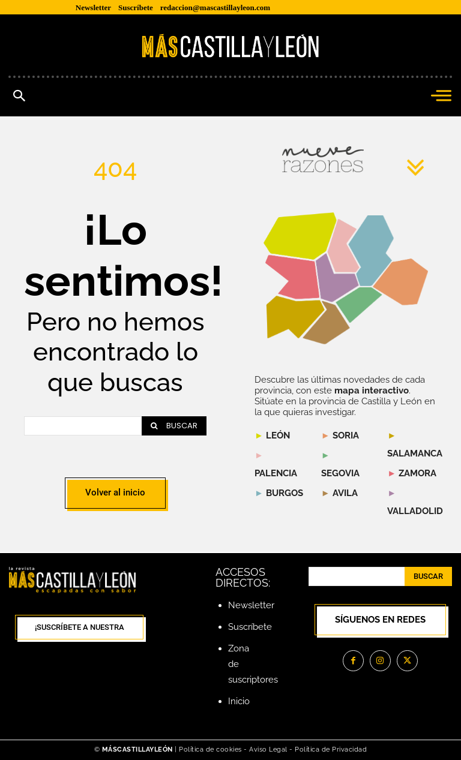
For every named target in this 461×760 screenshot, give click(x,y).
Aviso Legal (269, 749)
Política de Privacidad (331, 749)
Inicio (239, 701)
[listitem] (292, 277)
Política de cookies (210, 749)
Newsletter (251, 605)
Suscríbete (250, 626)
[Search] (174, 425)
